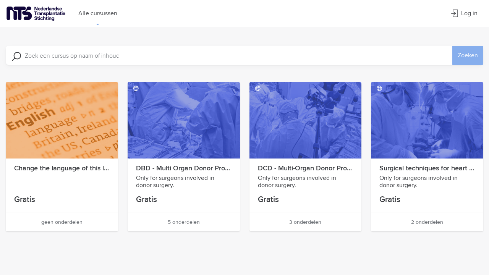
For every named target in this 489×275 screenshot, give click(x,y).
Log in (464, 13)
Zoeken (468, 55)
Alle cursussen (97, 13)
